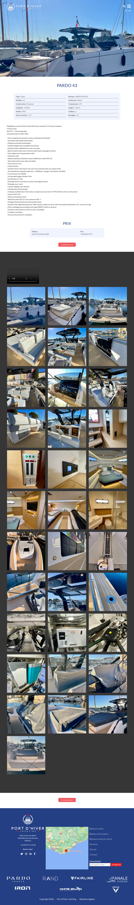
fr (126, 11)
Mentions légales (87, 899)
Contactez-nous (67, 245)
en (130, 11)
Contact (93, 854)
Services (93, 844)
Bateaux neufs (96, 828)
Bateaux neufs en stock (100, 838)
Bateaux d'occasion (98, 833)
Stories (92, 849)
